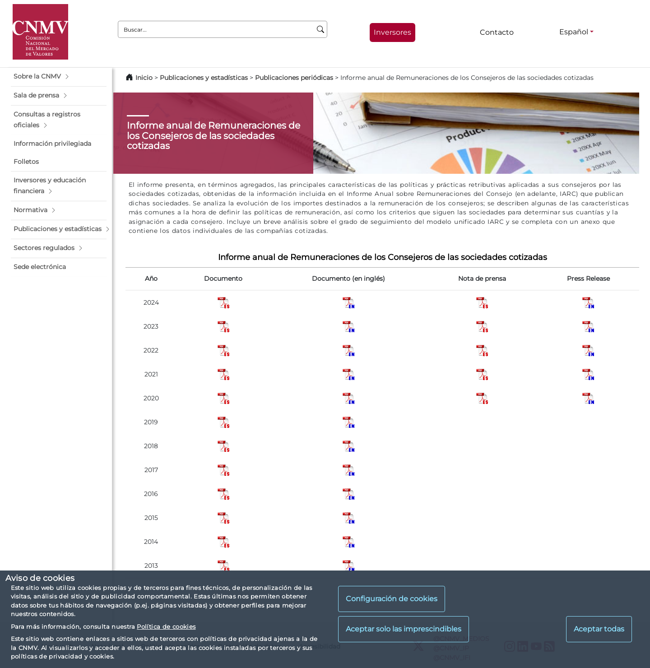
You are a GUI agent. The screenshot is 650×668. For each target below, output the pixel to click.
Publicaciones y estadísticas (204, 78)
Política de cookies (166, 626)
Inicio (144, 78)
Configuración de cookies (391, 598)
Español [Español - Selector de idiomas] (573, 32)
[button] (59, 77)
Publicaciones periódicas (294, 78)
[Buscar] (320, 29)
